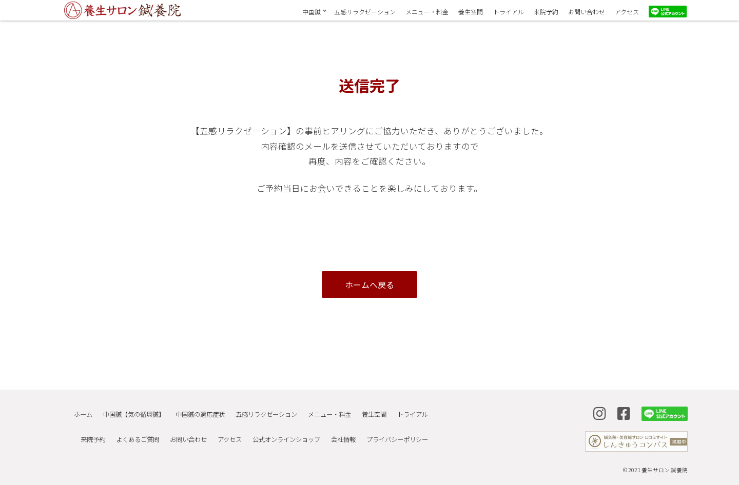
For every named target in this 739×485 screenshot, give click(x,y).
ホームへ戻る (369, 284)
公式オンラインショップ (282, 429)
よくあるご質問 (128, 429)
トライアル (411, 411)
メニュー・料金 (325, 411)
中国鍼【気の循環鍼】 (125, 411)
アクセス (224, 429)
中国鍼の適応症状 (193, 411)
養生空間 (371, 411)
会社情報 (340, 429)
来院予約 (82, 429)
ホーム (73, 411)
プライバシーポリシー (396, 429)
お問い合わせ (181, 429)
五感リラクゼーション (260, 411)
